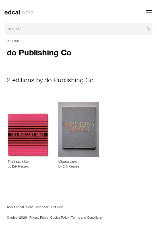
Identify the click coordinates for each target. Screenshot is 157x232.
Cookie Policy (59, 218)
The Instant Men (19, 162)
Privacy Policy (38, 218)
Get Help (57, 207)
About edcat (15, 207)
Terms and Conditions (86, 218)
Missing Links (67, 162)
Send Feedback (37, 207)
